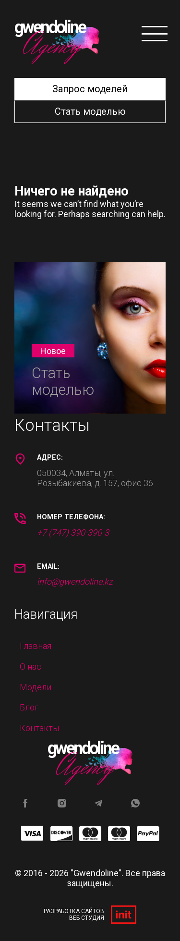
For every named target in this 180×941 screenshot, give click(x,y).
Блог (29, 707)
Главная (35, 646)
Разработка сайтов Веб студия (90, 914)
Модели (35, 687)
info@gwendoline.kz (75, 581)
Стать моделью (90, 111)
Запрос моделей (90, 89)
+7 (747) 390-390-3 (73, 532)
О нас (30, 666)
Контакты (39, 728)
